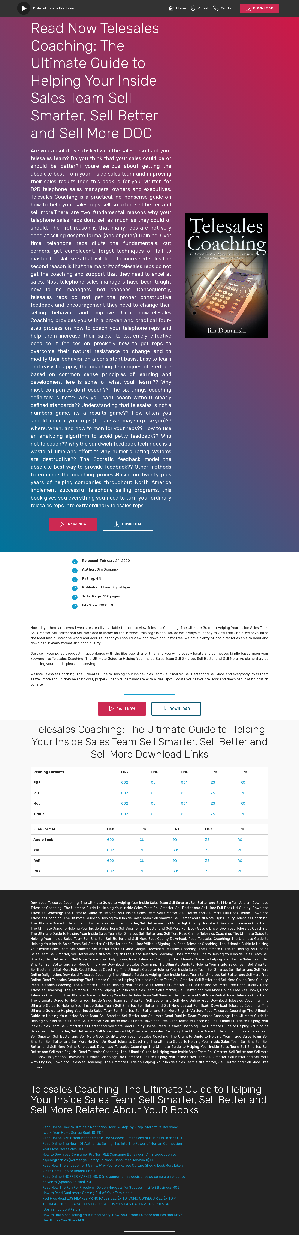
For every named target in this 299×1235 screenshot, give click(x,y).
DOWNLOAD (259, 8)
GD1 (184, 782)
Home (177, 8)
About (199, 8)
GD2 (124, 782)
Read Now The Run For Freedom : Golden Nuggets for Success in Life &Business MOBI (111, 1187)
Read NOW (73, 524)
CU (153, 782)
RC (243, 782)
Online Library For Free (53, 8)
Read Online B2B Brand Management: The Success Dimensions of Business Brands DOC (113, 1138)
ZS (213, 782)
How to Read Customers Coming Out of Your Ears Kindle (87, 1193)
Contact (224, 8)
